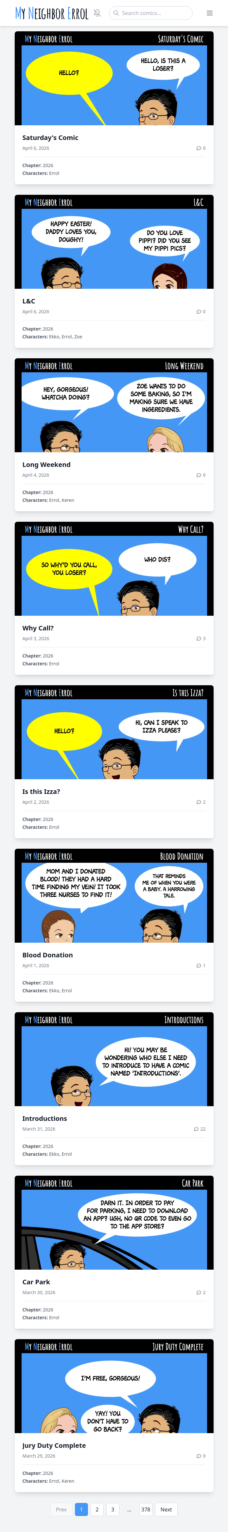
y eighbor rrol (52, 13)
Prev (61, 1509)
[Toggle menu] (209, 13)
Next (166, 1509)
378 (145, 1509)
